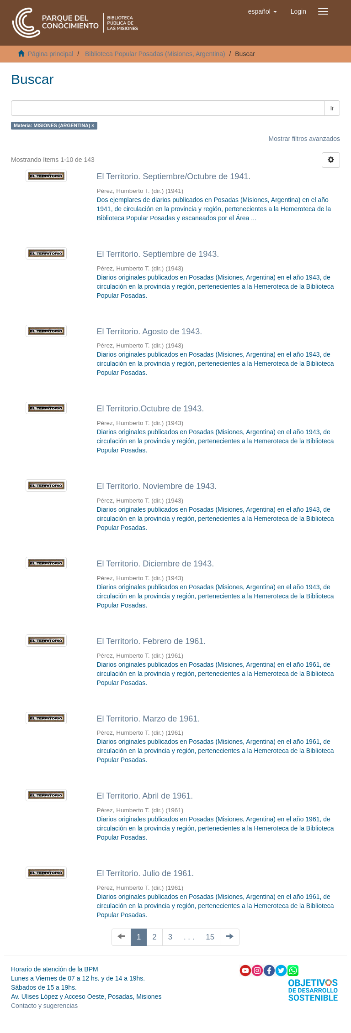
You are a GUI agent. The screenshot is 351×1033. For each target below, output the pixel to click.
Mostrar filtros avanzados (304, 138)
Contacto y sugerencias (44, 1005)
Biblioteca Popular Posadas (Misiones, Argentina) (155, 53)
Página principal (51, 53)
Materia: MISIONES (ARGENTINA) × (54, 125)
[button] (262, 11)
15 (210, 937)
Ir (332, 108)
